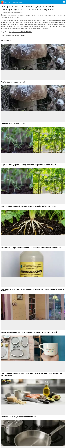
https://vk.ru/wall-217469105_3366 (20, 32)
